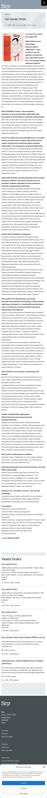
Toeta (3, 722)
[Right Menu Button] (44, 3)
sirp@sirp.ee (5, 717)
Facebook (4, 720)
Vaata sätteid (23, 793)
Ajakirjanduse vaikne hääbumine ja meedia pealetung (22, 662)
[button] (44, 767)
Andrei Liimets (9, 650)
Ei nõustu (24, 788)
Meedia (7, 14)
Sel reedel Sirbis (9, 564)
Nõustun (23, 783)
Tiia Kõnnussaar (10, 676)
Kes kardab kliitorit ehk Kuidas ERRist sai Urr (23, 637)
